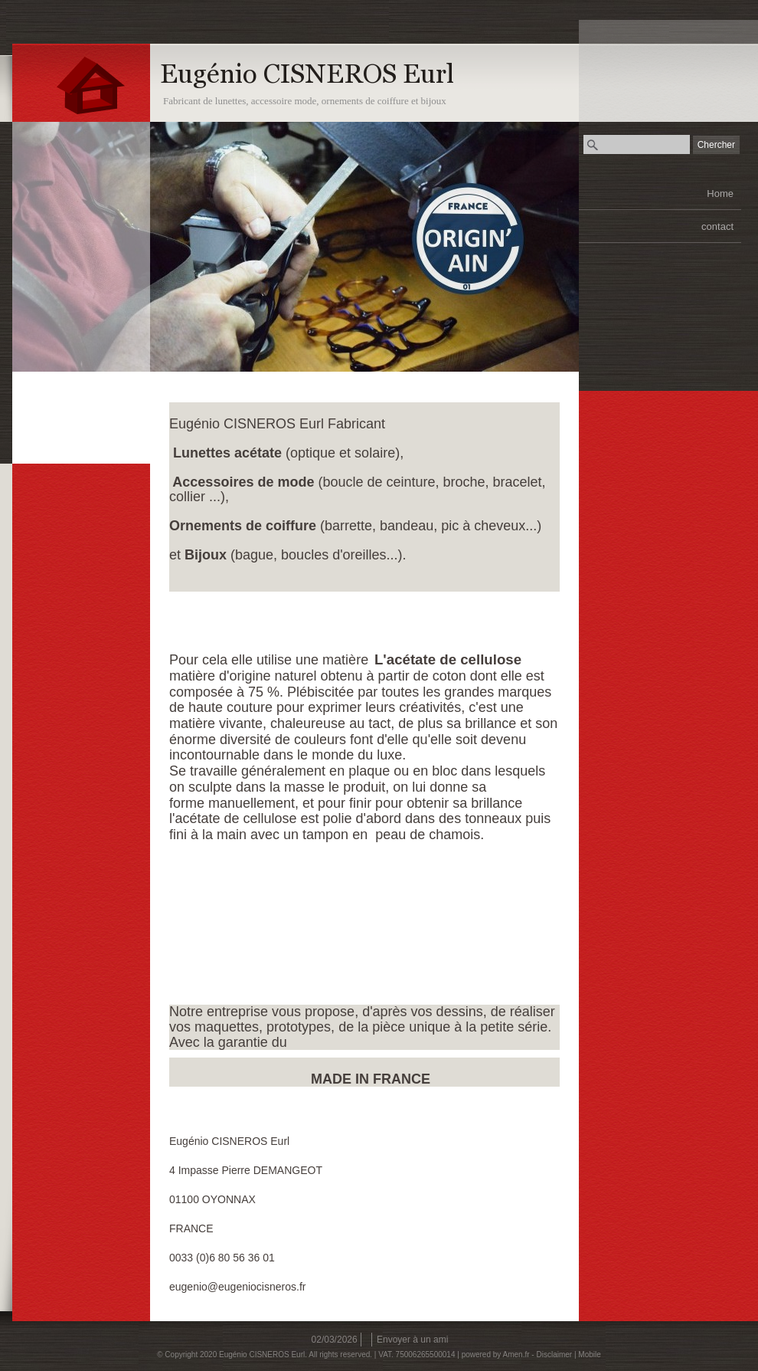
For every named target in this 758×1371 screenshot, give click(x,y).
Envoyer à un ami (412, 1339)
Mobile (589, 1354)
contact (717, 226)
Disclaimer (554, 1354)
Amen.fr (516, 1354)
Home (720, 193)
